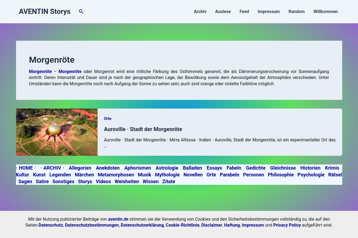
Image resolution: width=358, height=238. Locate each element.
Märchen (84, 174)
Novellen (193, 174)
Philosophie (281, 174)
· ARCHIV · (52, 168)
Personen (253, 174)
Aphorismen (137, 168)
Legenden (60, 174)
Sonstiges (63, 181)
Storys (85, 181)
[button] (81, 11)
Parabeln (229, 174)
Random (296, 11)
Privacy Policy (287, 225)
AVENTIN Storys (45, 11)
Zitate (168, 181)
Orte (107, 118)
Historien (310, 168)
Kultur (22, 174)
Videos (103, 181)
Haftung (232, 225)
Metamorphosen (116, 174)
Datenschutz (51, 225)
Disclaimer (211, 225)
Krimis (332, 168)
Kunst (39, 174)
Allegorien (80, 168)
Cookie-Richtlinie (183, 225)
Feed (244, 11)
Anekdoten (108, 168)
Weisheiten (127, 181)
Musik (144, 174)
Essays (214, 168)
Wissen (151, 181)
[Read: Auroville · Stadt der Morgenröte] (57, 131)
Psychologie (311, 174)
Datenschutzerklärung (142, 225)
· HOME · (26, 168)
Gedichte (256, 168)
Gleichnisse (283, 168)
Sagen (25, 181)
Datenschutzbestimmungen (92, 225)
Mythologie (167, 174)
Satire (42, 181)
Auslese (223, 11)
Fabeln (234, 168)
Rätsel (335, 174)
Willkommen (325, 11)
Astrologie (166, 168)
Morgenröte (70, 71)
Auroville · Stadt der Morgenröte (143, 129)
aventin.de (118, 219)
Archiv (200, 11)
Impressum (269, 11)
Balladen (192, 168)
